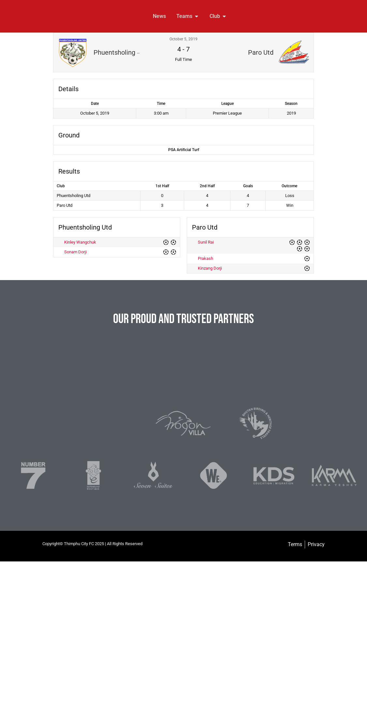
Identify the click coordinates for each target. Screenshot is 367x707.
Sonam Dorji (75, 251)
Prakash (205, 258)
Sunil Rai (206, 242)
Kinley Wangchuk (80, 242)
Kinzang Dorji (210, 268)
